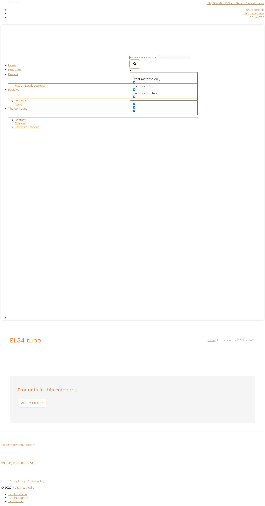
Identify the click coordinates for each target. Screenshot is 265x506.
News (19, 104)
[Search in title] (134, 82)
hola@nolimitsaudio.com (247, 3)
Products (14, 69)
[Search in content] (134, 89)
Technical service (27, 127)
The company (18, 108)
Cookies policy (35, 481)
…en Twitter (256, 17)
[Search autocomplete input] (175, 57)
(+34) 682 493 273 (218, 3)
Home (12, 65)
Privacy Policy (17, 481)
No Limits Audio (23, 487)
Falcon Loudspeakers (30, 85)
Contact (20, 120)
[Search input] (144, 57)
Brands (13, 74)
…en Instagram (254, 13)
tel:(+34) (17, 463)
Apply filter (32, 403)
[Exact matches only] (134, 75)
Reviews (13, 89)
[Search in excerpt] (134, 97)
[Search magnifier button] (134, 64)
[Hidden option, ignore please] (134, 104)
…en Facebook (254, 10)
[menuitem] (103, 224)
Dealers (20, 123)
